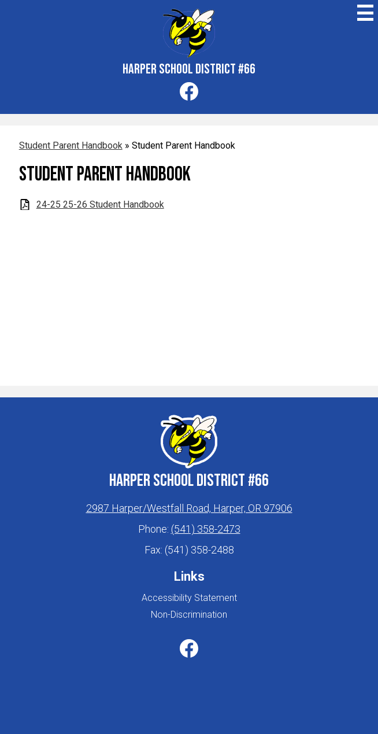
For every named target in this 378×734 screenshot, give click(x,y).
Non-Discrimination (189, 614)
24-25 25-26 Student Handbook (100, 204)
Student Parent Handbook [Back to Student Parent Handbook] (71, 145)
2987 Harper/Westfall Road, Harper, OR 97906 (189, 508)
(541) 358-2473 (205, 529)
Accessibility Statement (189, 597)
